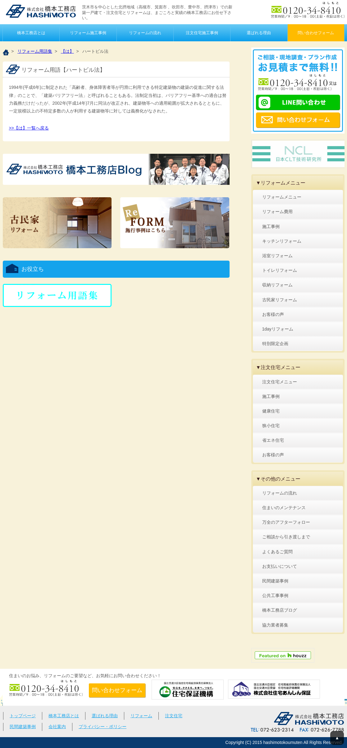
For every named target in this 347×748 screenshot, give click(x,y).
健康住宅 (271, 410)
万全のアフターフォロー (286, 522)
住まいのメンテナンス (284, 507)
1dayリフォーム (277, 328)
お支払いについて (279, 566)
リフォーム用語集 (34, 51)
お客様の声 (273, 314)
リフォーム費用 (277, 211)
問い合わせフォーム (316, 32)
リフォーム (141, 715)
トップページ (23, 715)
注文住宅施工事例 (202, 32)
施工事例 (271, 226)
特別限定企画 (275, 343)
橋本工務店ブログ (279, 610)
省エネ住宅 (273, 440)
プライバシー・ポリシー (102, 726)
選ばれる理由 (259, 32)
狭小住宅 (271, 425)
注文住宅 (173, 715)
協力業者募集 (275, 625)
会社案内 (57, 726)
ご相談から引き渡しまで (286, 536)
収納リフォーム (277, 284)
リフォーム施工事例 (88, 32)
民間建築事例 (275, 580)
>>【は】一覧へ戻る (29, 127)
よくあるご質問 (277, 551)
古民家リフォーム (279, 299)
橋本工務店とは (31, 32)
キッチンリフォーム (281, 241)
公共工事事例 (275, 595)
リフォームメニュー (281, 196)
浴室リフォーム (277, 255)
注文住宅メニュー (279, 381)
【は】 (67, 51)
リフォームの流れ (145, 32)
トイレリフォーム (279, 270)
